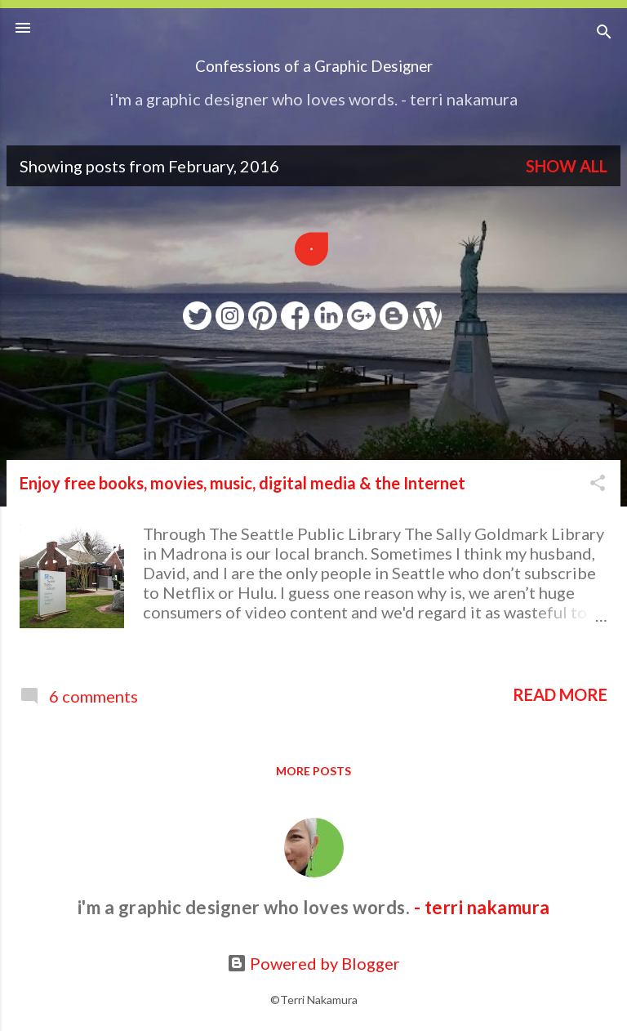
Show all (566, 166)
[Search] (604, 33)
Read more (560, 694)
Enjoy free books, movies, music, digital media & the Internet (242, 483)
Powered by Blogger (313, 963)
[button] (597, 484)
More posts (313, 771)
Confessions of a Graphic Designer (314, 66)
